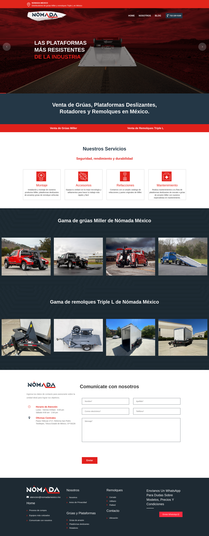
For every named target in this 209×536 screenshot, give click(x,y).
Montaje (41, 185)
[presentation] (102, 450)
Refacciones (125, 185)
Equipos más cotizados (39, 515)
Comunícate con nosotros (40, 520)
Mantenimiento (167, 185)
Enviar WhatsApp (171, 514)
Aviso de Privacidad (78, 502)
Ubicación (113, 518)
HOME (131, 16)
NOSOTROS (145, 16)
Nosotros (73, 497)
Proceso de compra (38, 510)
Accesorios (83, 185)
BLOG (158, 16)
